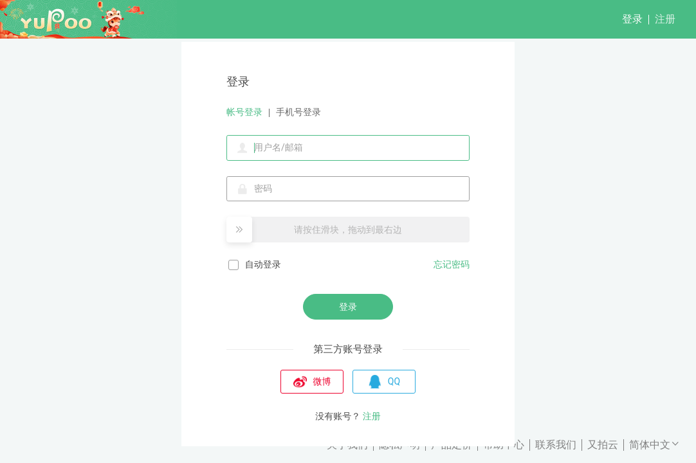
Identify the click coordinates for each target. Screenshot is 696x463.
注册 (665, 19)
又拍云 (602, 445)
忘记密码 (452, 264)
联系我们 (555, 445)
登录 (632, 19)
